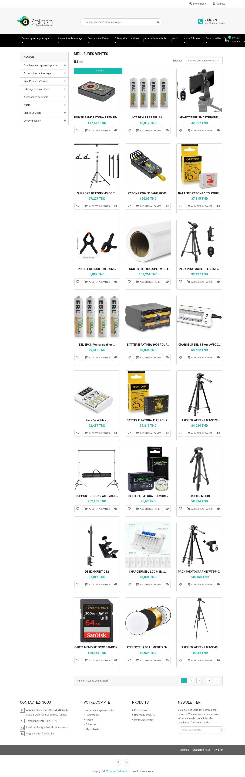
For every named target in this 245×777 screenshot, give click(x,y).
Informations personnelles (100, 710)
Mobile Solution (32, 113)
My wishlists (92, 729)
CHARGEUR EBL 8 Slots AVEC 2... (199, 344)
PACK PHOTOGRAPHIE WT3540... (199, 571)
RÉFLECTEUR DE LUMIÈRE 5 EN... (148, 647)
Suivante (216, 681)
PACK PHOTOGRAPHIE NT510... (199, 269)
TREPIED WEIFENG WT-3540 (199, 647)
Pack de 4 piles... (96, 420)
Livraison (218, 750)
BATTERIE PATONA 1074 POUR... (148, 344)
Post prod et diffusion (98, 38)
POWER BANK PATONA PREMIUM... (97, 117)
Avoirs (89, 720)
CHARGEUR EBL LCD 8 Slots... (148, 571)
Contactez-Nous (201, 750)
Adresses (90, 724)
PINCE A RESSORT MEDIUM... (97, 269)
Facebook (118, 762)
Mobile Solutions (192, 38)
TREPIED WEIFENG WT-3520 (199, 420)
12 (208, 680)
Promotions (140, 710)
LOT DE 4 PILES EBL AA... (148, 117)
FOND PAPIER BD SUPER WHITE (148, 269)
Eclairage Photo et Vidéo (127, 38)
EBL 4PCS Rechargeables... (97, 344)
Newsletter (189, 702)
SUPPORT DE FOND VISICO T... (97, 193)
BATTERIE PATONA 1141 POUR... (148, 420)
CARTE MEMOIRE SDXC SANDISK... (96, 647)
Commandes (92, 715)
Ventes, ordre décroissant (204, 61)
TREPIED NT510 (199, 496)
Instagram (127, 762)
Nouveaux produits (144, 715)
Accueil (29, 57)
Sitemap (184, 750)
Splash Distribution (119, 771)
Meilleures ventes (144, 720)
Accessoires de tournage (70, 38)
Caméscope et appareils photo (37, 38)
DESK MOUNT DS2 (97, 571)
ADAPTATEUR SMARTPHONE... (199, 117)
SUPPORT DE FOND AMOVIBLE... (97, 496)
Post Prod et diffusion (36, 81)
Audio (175, 38)
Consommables (213, 38)
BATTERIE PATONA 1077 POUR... (199, 193)
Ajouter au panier (96, 130)
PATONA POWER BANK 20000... (148, 193)
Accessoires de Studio (155, 38)
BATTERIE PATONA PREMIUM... (148, 496)
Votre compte (97, 702)
